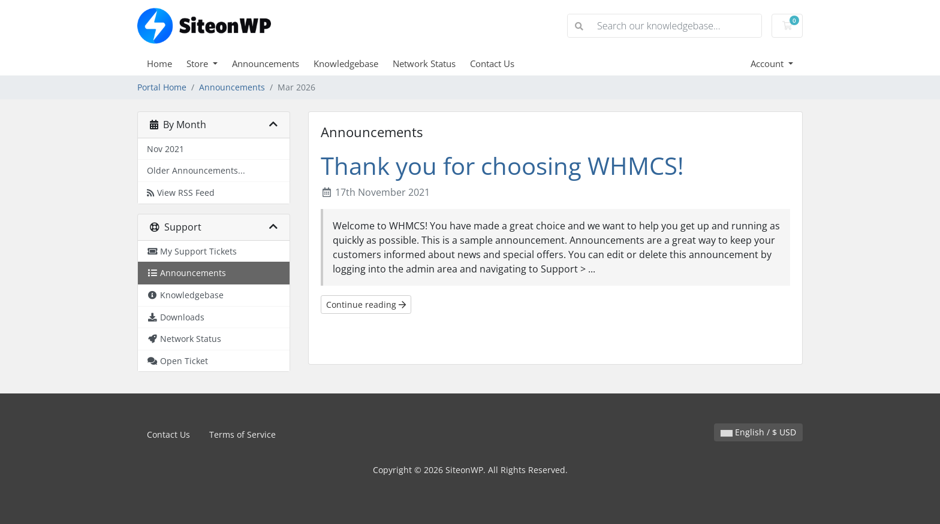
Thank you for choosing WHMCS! (502, 165)
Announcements (265, 63)
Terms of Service (242, 434)
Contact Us (492, 63)
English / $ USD (758, 432)
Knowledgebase (346, 63)
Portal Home (161, 87)
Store (198, 63)
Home (159, 63)
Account (768, 63)
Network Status (424, 63)
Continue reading (366, 304)
